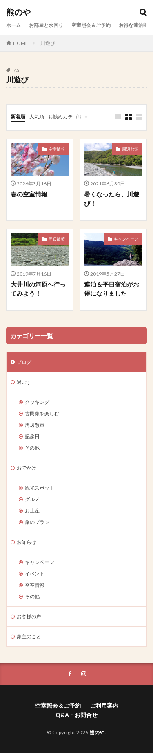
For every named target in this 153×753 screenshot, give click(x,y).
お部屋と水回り (46, 25)
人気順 (36, 117)
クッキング (37, 402)
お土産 (32, 511)
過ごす (24, 382)
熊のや (18, 12)
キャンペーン (126, 238)
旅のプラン (37, 522)
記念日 (32, 436)
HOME (20, 43)
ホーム (13, 25)
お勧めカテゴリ (65, 117)
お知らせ (26, 542)
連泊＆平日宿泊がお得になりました (111, 289)
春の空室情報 (29, 194)
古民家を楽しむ (42, 413)
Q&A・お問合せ (76, 714)
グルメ (32, 499)
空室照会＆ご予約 (91, 25)
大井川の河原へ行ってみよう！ (38, 289)
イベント (34, 573)
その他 (32, 448)
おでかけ (26, 468)
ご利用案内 (104, 705)
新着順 (18, 117)
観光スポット (39, 488)
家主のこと (29, 636)
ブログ (24, 362)
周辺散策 (130, 149)
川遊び (47, 43)
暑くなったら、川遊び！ (111, 198)
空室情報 (57, 149)
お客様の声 (29, 616)
